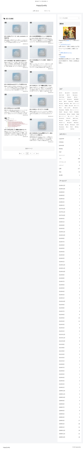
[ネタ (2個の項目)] (77, 116)
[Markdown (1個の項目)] (73, 125)
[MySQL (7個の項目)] (77, 101)
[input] (69, 18)
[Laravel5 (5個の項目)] (71, 106)
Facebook (62, 56)
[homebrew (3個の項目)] (76, 108)
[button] (79, 18)
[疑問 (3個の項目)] (61, 112)
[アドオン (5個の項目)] (61, 106)
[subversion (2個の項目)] (62, 118)
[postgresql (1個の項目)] (62, 127)
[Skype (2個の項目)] (69, 114)
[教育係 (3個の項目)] (67, 110)
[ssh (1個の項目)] (72, 127)
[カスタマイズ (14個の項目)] (63, 99)
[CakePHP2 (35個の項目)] (76, 93)
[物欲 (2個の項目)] (78, 114)
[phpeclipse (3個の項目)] (62, 110)
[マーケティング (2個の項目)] (63, 116)
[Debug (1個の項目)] (77, 127)
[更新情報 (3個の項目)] (77, 112)
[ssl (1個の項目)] (68, 127)
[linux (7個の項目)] (65, 101)
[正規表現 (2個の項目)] (61, 125)
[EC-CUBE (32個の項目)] (62, 95)
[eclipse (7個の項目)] (61, 104)
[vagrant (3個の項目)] (66, 112)
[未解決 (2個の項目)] (73, 114)
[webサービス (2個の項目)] (63, 123)
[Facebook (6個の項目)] (66, 104)
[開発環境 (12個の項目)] (77, 99)
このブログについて (65, 44)
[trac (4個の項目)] (61, 108)
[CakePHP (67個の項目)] (68, 93)
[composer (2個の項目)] (70, 123)
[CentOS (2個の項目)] (69, 118)
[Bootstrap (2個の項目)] (77, 123)
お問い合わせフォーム (66, 52)
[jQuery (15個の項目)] (70, 97)
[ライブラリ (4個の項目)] (77, 106)
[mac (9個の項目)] (61, 101)
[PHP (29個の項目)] (69, 95)
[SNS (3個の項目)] (71, 112)
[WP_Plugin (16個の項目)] (63, 97)
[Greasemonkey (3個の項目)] (62, 114)
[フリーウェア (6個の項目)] (76, 104)
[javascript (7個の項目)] (71, 101)
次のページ (29, 148)
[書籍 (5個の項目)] (66, 106)
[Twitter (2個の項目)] (67, 125)
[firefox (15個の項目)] (77, 97)
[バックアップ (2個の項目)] (71, 116)
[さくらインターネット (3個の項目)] (75, 110)
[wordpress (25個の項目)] (76, 95)
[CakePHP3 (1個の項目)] (64, 129)
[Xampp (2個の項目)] (69, 121)
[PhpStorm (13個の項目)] (70, 99)
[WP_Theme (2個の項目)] (76, 118)
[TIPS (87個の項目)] (61, 93)
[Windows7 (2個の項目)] (76, 121)
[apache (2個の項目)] (62, 121)
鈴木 (68, 40)
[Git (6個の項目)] (71, 104)
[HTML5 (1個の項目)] (75, 129)
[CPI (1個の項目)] (78, 125)
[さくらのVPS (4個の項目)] (68, 108)
